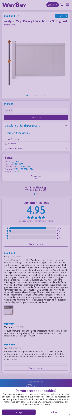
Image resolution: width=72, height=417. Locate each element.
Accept (19, 412)
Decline (53, 412)
